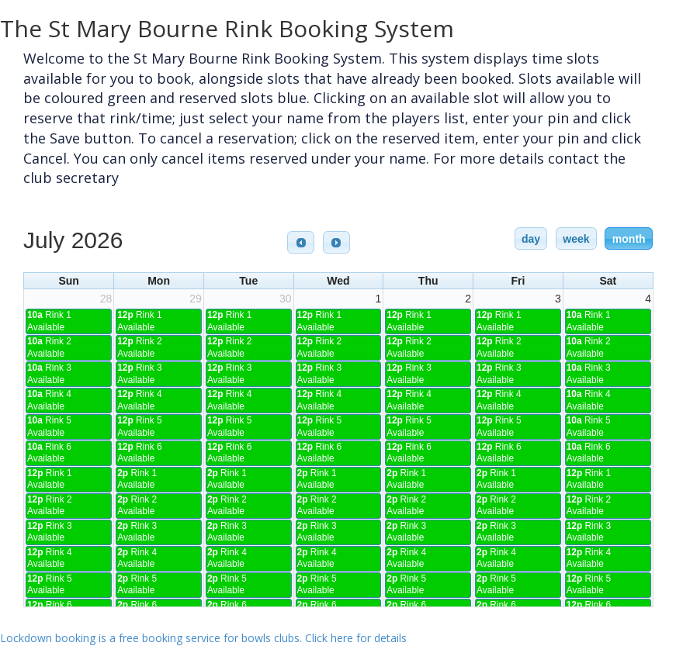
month (629, 239)
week (576, 239)
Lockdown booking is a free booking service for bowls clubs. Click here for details (203, 637)
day (531, 239)
